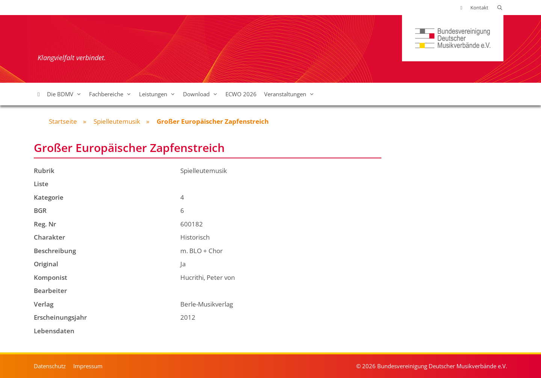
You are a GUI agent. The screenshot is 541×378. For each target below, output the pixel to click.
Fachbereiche (112, 94)
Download (202, 94)
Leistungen (159, 94)
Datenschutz (50, 366)
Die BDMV (66, 94)
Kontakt (479, 7)
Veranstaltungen (291, 94)
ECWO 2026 (241, 94)
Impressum (88, 366)
